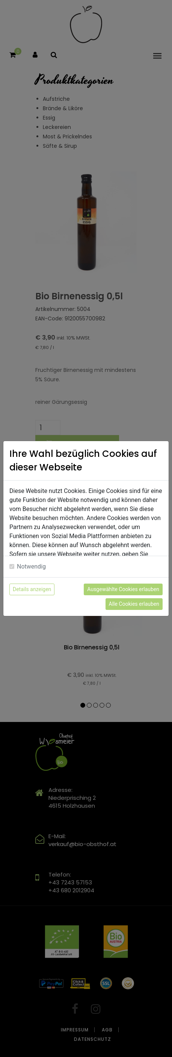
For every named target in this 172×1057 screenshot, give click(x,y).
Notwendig (31, 566)
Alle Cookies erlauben (134, 604)
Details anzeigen (32, 589)
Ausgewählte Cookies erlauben (123, 589)
